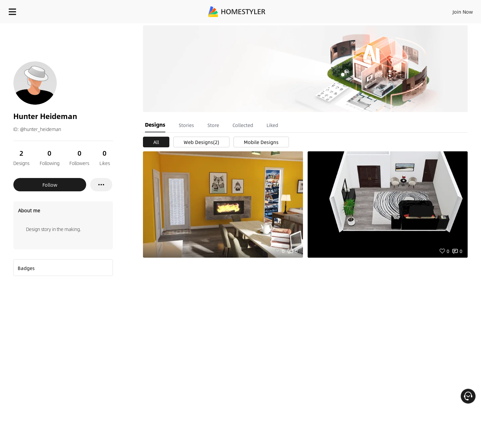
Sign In (357, 10)
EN (405, 10)
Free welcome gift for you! (342, 28)
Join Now (382, 10)
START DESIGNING (448, 10)
